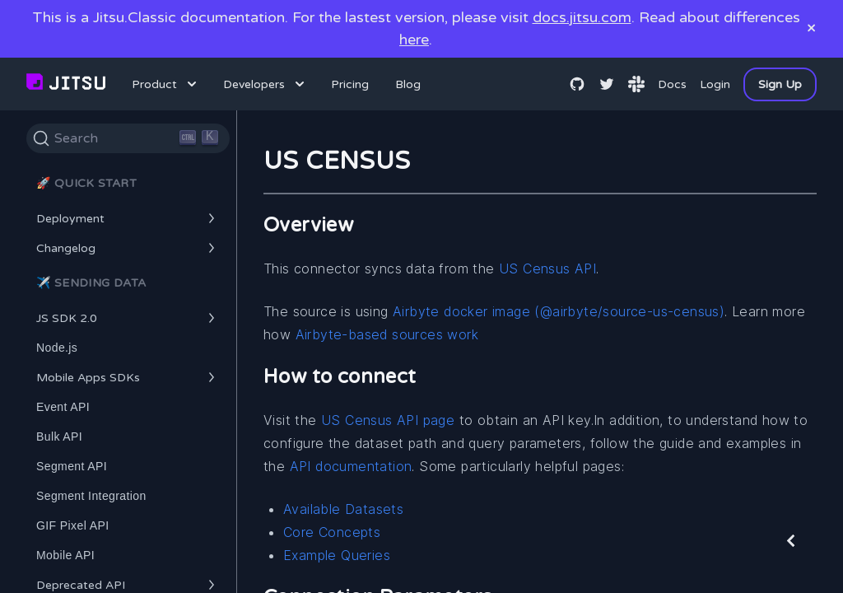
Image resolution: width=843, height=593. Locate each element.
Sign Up (780, 84)
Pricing (350, 84)
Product (166, 84)
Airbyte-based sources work (387, 334)
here (414, 39)
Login (715, 84)
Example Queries (336, 555)
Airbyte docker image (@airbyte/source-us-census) (558, 311)
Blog (408, 84)
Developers (265, 84)
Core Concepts (331, 532)
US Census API (547, 268)
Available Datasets (343, 509)
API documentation (351, 466)
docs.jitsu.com (582, 17)
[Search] (128, 138)
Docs (672, 84)
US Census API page (387, 420)
